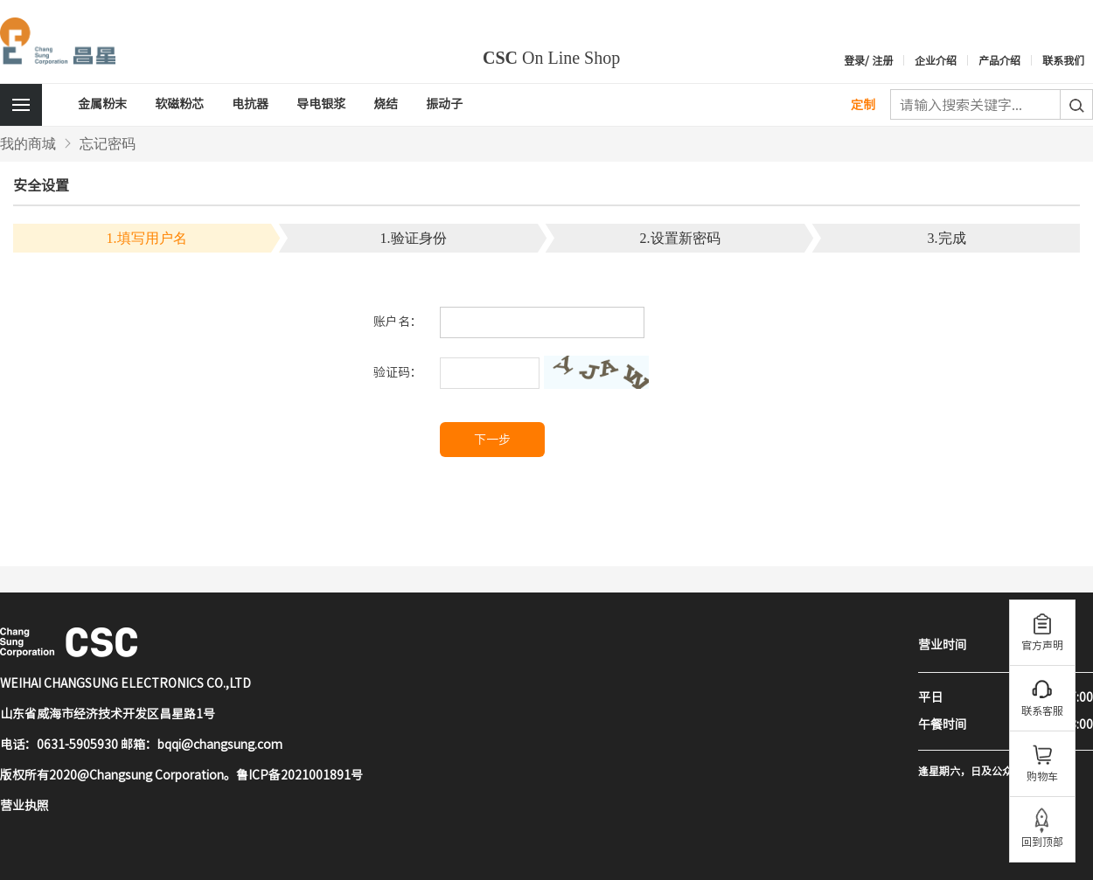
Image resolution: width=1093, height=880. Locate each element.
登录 (854, 60)
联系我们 (1063, 60)
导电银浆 (320, 104)
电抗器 (250, 104)
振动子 (444, 104)
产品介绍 (999, 60)
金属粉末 (102, 104)
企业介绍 (936, 60)
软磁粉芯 (179, 104)
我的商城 (28, 143)
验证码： (397, 372)
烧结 (385, 104)
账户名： (397, 321)
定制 (863, 105)
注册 (882, 60)
